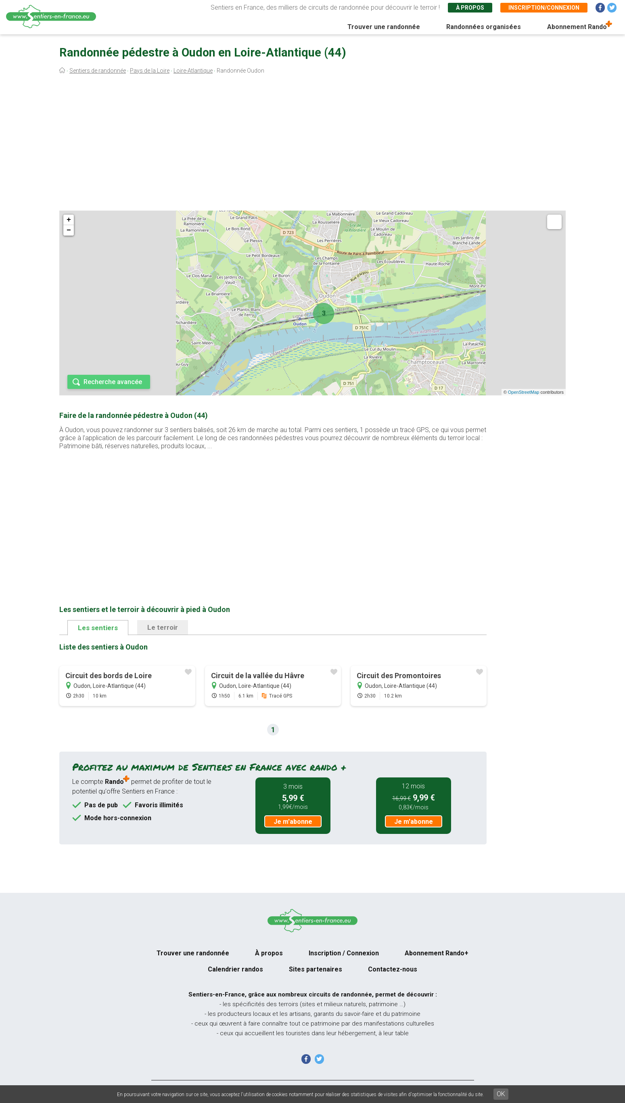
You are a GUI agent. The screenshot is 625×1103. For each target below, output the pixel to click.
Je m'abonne (293, 821)
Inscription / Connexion (344, 953)
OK (501, 1094)
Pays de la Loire (149, 70)
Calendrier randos (235, 969)
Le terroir (162, 627)
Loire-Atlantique (193, 70)
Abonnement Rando (577, 27)
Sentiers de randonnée (97, 70)
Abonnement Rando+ (436, 953)
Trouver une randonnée (383, 27)
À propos (470, 7)
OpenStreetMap (523, 392)
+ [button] (69, 220)
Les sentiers (98, 628)
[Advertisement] (313, 144)
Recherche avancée (113, 382)
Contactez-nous (392, 969)
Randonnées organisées (483, 27)
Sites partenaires (315, 969)
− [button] (69, 230)
